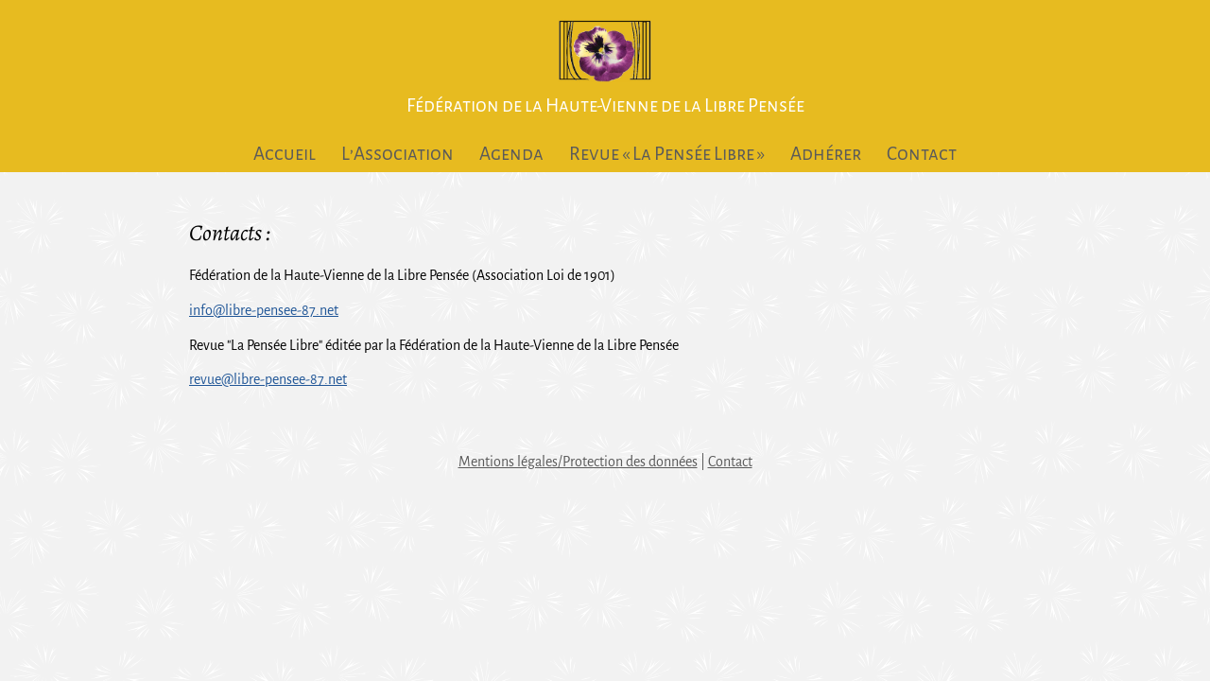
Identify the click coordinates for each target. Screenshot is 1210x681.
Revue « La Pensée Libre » (667, 154)
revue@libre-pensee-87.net (268, 379)
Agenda (511, 154)
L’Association (397, 154)
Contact (922, 154)
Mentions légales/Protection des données (578, 461)
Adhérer (825, 154)
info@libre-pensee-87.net (263, 310)
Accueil (284, 154)
